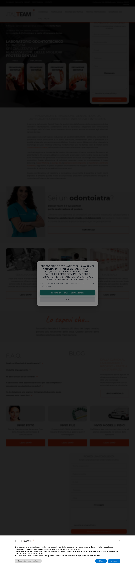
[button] (119, 541)
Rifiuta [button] (101, 561)
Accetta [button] (114, 561)
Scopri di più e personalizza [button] (28, 561)
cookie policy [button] (75, 549)
